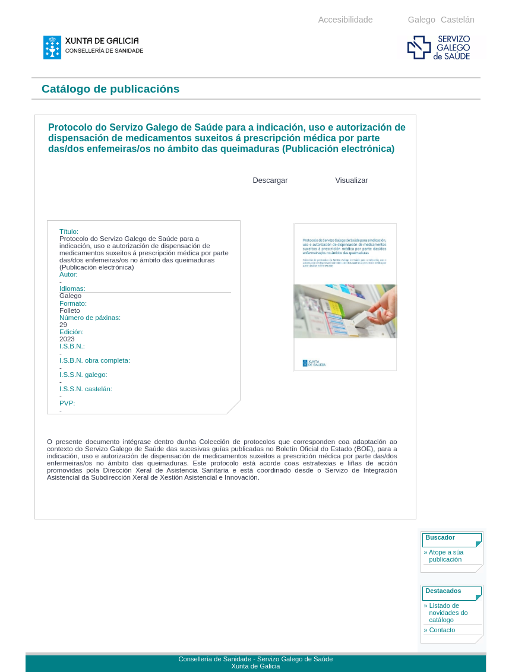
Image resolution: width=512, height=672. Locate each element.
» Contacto (440, 629)
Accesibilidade (345, 19)
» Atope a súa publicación (444, 556)
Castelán (458, 19)
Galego (421, 19)
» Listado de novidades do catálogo (446, 612)
